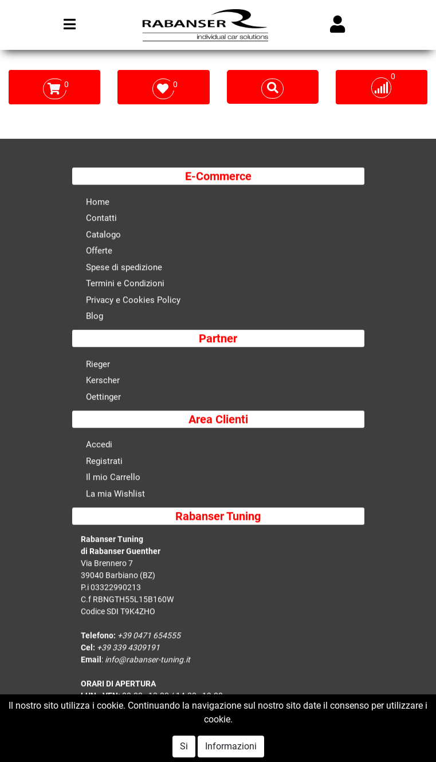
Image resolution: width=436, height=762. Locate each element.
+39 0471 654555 (148, 635)
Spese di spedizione (124, 268)
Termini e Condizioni (125, 284)
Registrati (104, 461)
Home (97, 202)
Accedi (99, 445)
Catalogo (103, 235)
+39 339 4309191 (128, 647)
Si (184, 746)
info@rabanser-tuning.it (147, 660)
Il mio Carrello (113, 478)
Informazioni (231, 746)
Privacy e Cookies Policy (133, 300)
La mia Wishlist (115, 494)
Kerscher (103, 381)
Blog (94, 317)
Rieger (98, 364)
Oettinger (103, 397)
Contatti (101, 219)
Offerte (99, 252)
